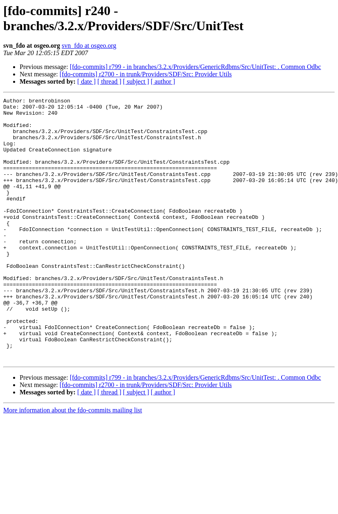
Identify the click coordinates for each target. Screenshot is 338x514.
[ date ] (86, 81)
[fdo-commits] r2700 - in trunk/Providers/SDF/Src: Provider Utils (146, 74)
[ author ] (163, 81)
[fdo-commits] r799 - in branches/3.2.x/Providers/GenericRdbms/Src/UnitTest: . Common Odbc (195, 66)
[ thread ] (109, 81)
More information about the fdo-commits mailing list (72, 462)
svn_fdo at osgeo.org (89, 45)
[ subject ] (136, 81)
